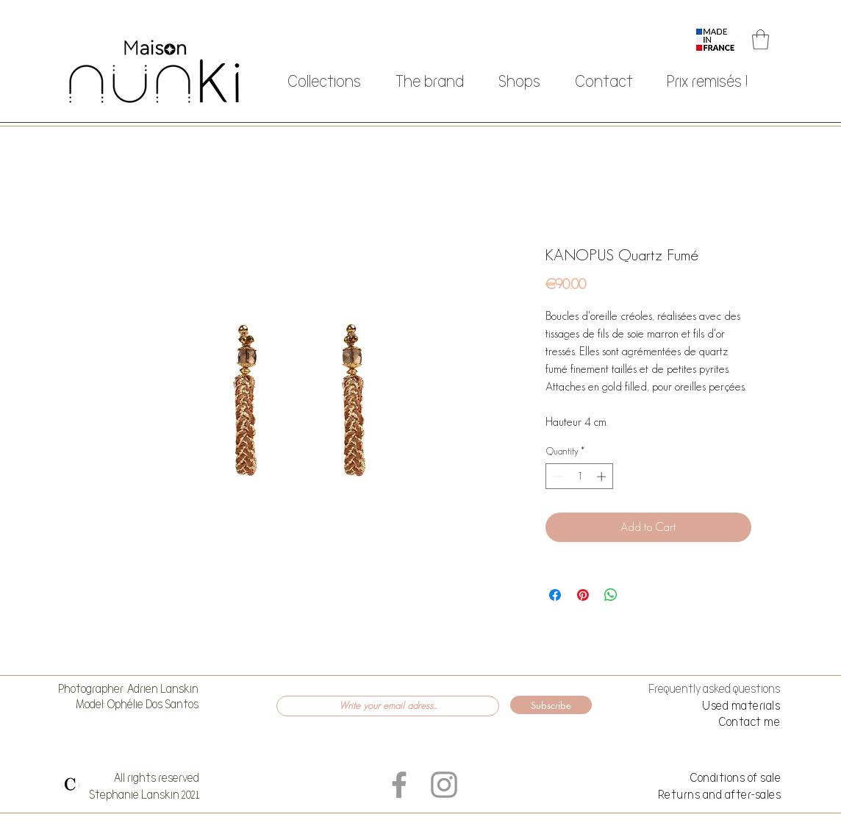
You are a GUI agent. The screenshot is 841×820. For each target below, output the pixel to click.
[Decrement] (556, 476)
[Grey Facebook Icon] (399, 784)
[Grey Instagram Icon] (444, 784)
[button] (760, 39)
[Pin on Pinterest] (583, 595)
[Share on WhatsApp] (611, 595)
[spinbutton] (579, 476)
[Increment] (603, 476)
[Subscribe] (551, 705)
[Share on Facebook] (555, 595)
